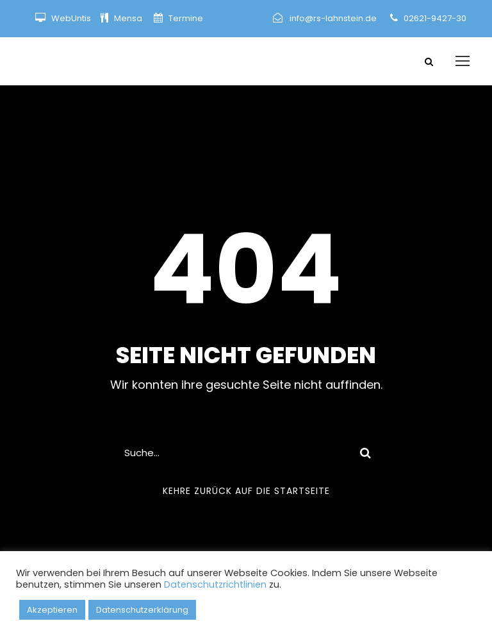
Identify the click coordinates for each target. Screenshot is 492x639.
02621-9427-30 (435, 18)
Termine (185, 18)
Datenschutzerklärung (142, 610)
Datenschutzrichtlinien (215, 584)
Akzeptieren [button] (52, 610)
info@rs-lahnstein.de (333, 18)
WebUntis (71, 18)
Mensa (129, 18)
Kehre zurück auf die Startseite (246, 490)
